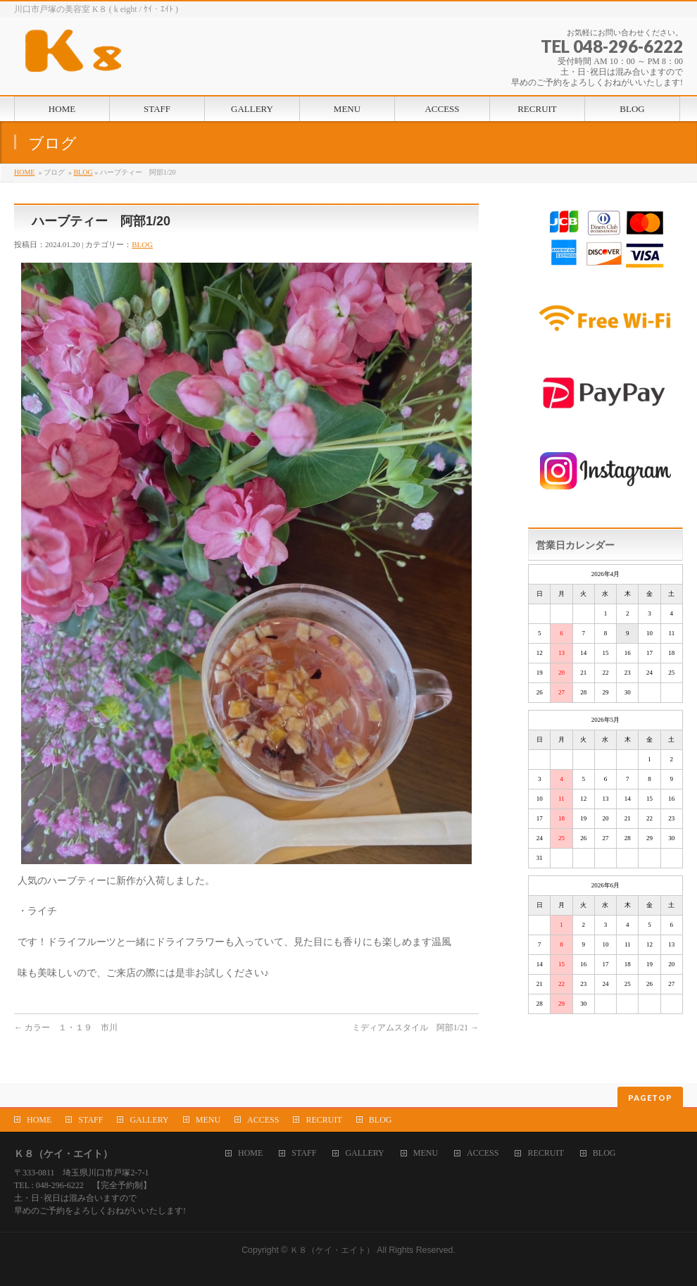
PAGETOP (650, 1097)
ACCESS (263, 1120)
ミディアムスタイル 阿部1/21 (415, 1027)
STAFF (90, 1120)
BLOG (82, 172)
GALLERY (149, 1120)
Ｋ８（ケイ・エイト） (332, 1250)
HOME (24, 172)
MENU (208, 1120)
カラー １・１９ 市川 (66, 1027)
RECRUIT (323, 1120)
